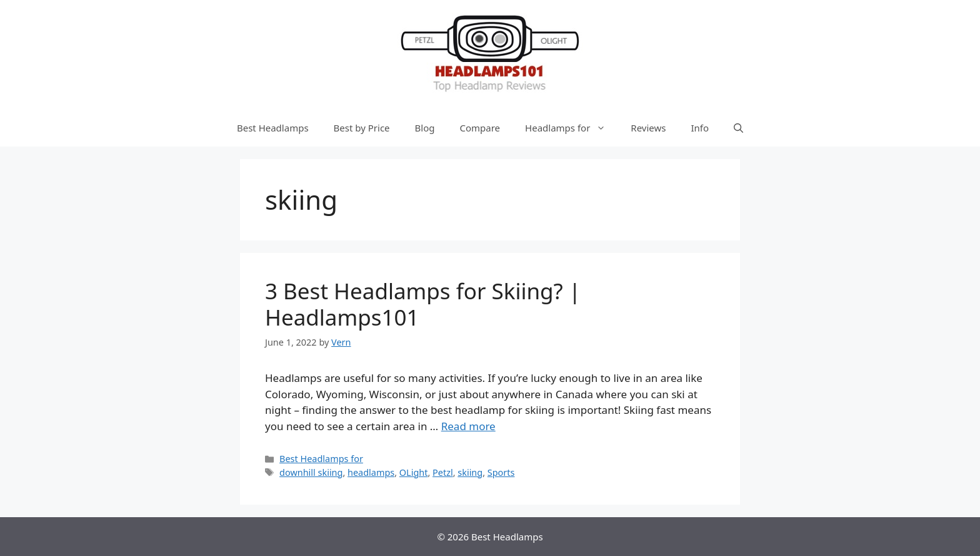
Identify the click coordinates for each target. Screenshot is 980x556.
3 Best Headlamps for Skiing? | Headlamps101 (423, 304)
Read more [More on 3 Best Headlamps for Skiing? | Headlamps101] (468, 426)
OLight (413, 472)
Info (700, 127)
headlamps (371, 472)
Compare (480, 127)
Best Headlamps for (321, 459)
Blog (425, 127)
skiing (470, 472)
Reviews (648, 127)
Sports (501, 472)
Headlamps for (571, 128)
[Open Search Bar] (738, 128)
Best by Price (362, 127)
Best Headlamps (273, 127)
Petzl (442, 472)
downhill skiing (310, 472)
